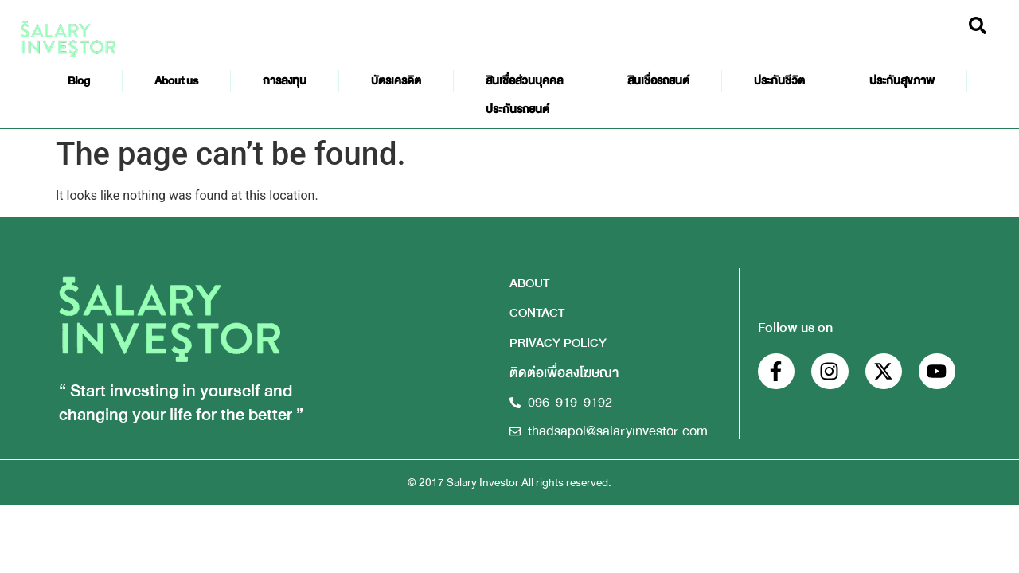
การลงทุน (284, 81)
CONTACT (537, 312)
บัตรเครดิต (396, 81)
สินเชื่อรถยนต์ (658, 81)
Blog (79, 81)
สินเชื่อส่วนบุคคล (524, 81)
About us (176, 81)
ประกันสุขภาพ (902, 81)
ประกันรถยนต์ (517, 109)
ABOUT (529, 283)
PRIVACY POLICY (558, 343)
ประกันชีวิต (779, 81)
